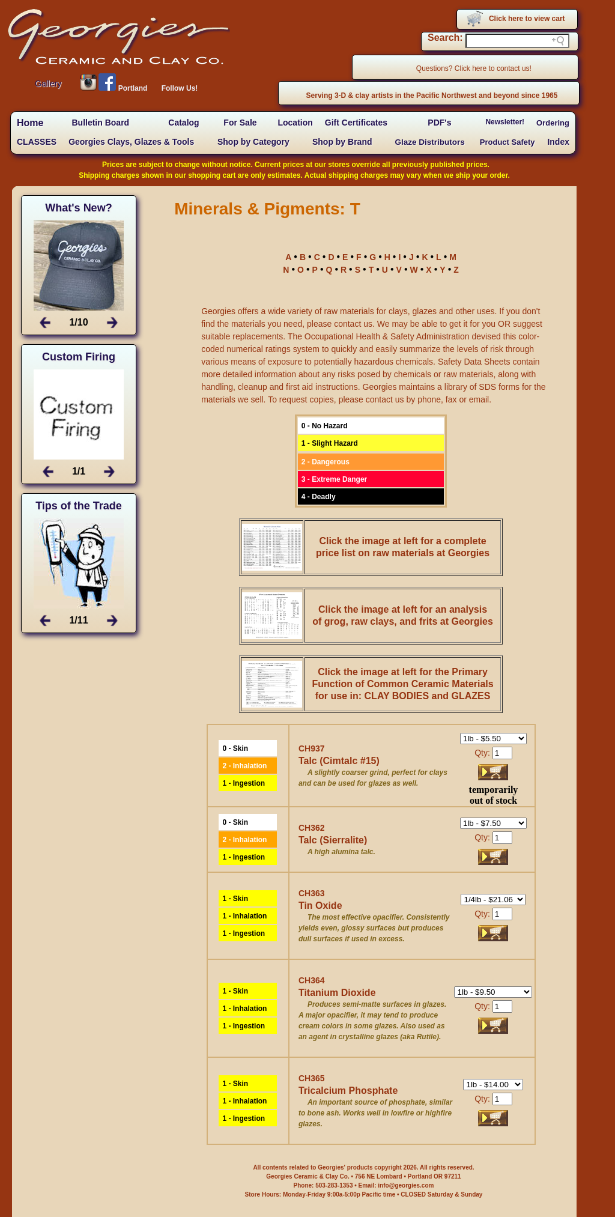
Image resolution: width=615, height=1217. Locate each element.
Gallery (48, 83)
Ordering (552, 122)
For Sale (239, 122)
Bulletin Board (100, 122)
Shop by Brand (342, 142)
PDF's (439, 122)
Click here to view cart (527, 18)
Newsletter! (504, 122)
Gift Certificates (356, 122)
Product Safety (507, 142)
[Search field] (517, 41)
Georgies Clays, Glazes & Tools (131, 142)
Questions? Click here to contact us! (474, 68)
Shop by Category (253, 142)
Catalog (183, 122)
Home (30, 123)
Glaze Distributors (430, 142)
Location (294, 122)
